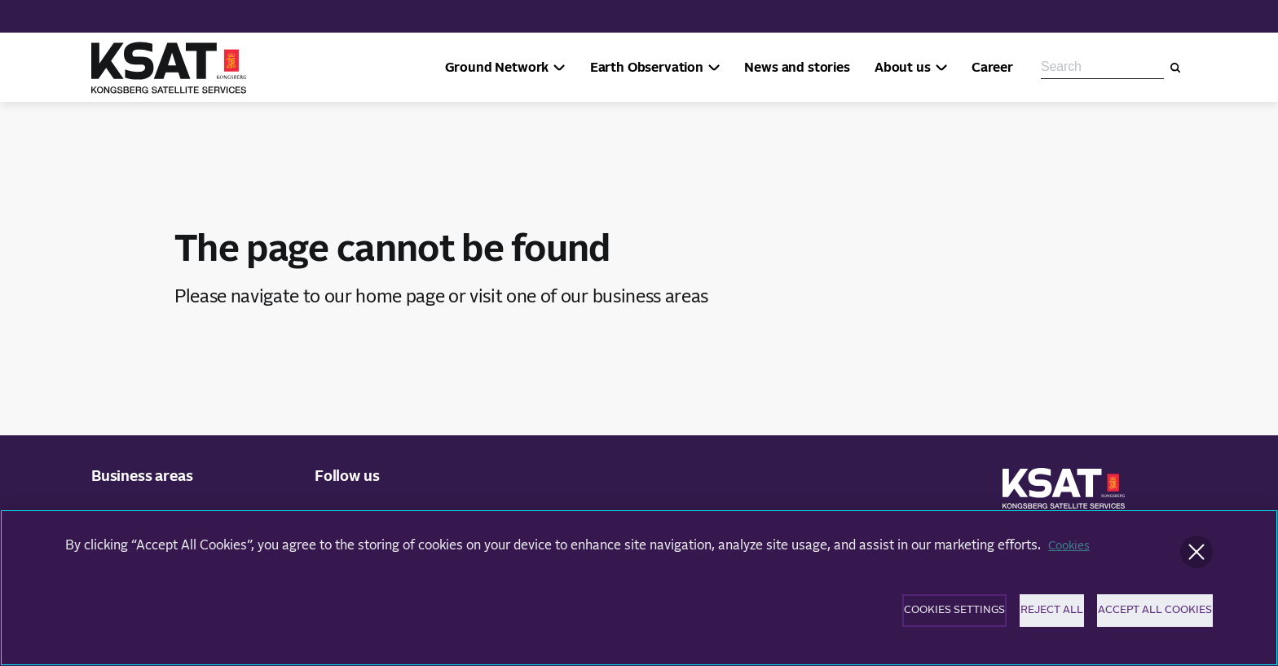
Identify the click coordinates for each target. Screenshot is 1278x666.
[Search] (1175, 67)
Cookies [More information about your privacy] (1071, 555)
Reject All (995, 623)
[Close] (1196, 561)
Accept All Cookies (1145, 623)
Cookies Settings (846, 623)
